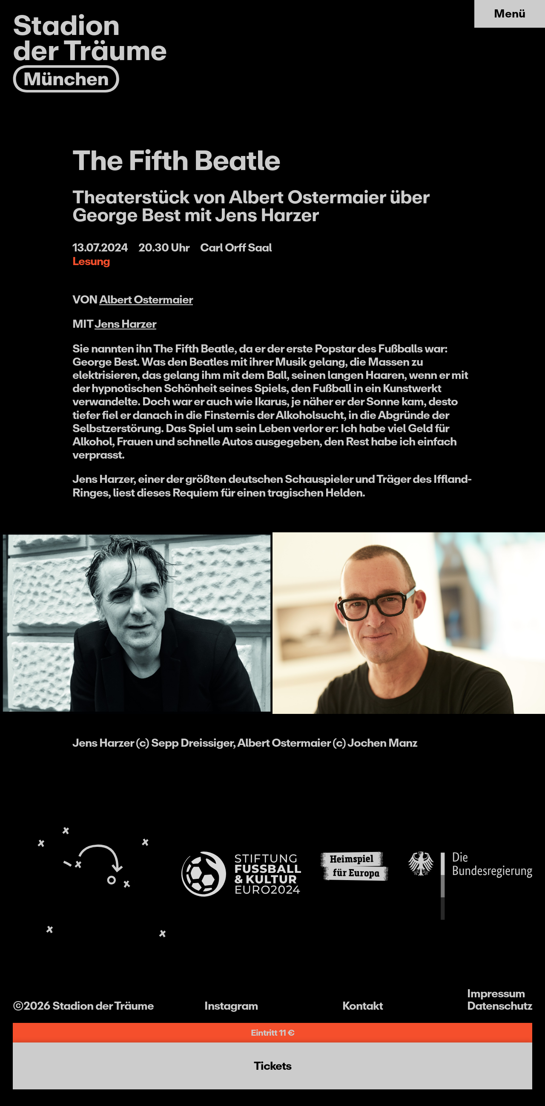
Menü (509, 13)
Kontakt (362, 1005)
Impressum (496, 993)
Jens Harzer (125, 324)
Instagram (231, 1005)
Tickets (272, 1066)
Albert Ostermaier (146, 299)
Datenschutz (499, 1005)
